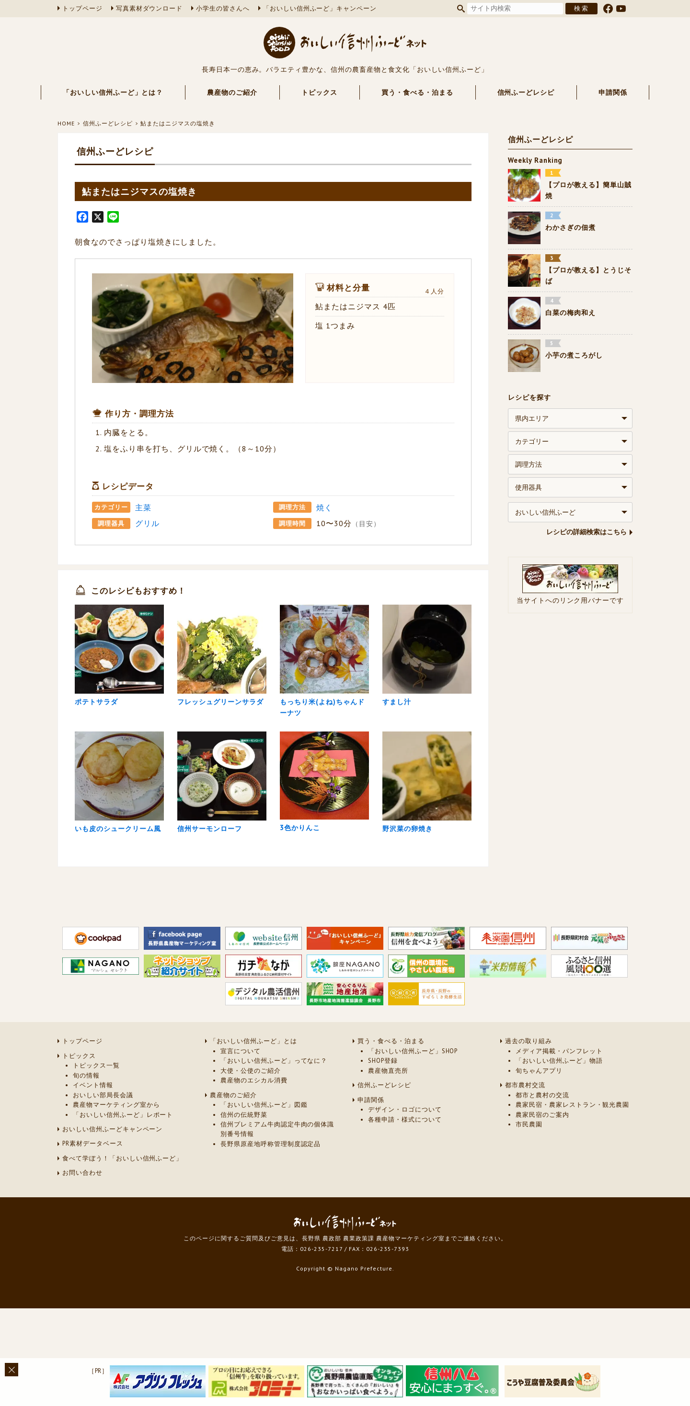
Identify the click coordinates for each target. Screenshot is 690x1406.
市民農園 (529, 1180)
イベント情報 (93, 1141)
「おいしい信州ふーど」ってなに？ (273, 1117)
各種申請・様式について (405, 1175)
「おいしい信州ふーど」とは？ (113, 92)
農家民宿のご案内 (542, 1171)
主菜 (143, 507)
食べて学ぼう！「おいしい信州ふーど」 (122, 1214)
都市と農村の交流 (542, 1151)
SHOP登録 (383, 1117)
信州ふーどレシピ (526, 92)
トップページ (82, 8)
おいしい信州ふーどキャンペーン (112, 1185)
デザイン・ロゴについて (405, 1165)
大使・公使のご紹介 (250, 1127)
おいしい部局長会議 (103, 1151)
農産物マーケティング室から (116, 1161)
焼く (324, 507)
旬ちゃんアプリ (539, 1127)
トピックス (319, 92)
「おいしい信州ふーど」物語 (559, 1117)
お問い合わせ (82, 1229)
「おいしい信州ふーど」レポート (123, 1171)
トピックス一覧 (96, 1121)
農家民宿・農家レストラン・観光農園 (572, 1161)
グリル (147, 523)
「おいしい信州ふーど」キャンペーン (320, 8)
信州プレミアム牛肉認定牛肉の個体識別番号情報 (277, 1185)
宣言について (240, 1107)
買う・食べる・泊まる (417, 92)
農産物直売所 (388, 1127)
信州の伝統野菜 (243, 1171)
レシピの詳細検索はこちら (586, 532)
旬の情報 (86, 1131)
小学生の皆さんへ (223, 8)
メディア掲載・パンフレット (559, 1107)
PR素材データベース (92, 1200)
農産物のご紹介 (232, 92)
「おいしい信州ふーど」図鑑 (263, 1161)
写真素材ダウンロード (149, 8)
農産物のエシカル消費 (254, 1136)
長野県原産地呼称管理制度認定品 (270, 1200)
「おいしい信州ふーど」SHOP (413, 1107)
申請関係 (612, 92)
